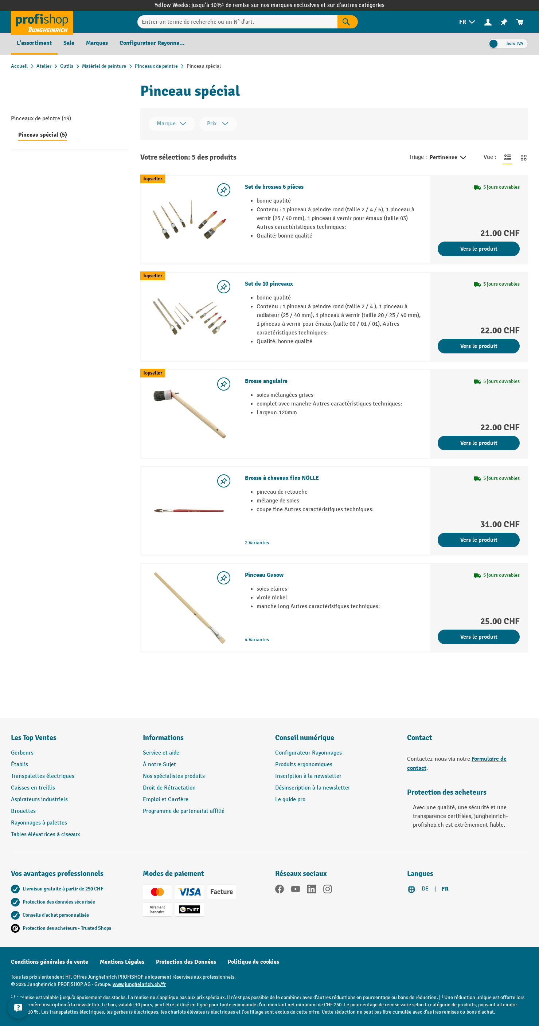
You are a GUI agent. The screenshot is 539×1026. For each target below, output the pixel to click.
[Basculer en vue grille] (523, 157)
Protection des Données (186, 962)
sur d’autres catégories (355, 5)
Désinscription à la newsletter (312, 787)
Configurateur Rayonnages (308, 752)
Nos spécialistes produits (174, 776)
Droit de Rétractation (169, 787)
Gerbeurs (22, 752)
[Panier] (520, 22)
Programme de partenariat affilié (183, 811)
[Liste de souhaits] (504, 22)
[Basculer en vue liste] (507, 157)
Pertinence (449, 157)
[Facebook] (279, 890)
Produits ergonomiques (303, 764)
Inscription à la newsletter (308, 776)
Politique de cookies (253, 962)
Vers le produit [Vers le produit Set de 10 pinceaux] (478, 346)
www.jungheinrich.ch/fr (139, 984)
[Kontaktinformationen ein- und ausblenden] (18, 1008)
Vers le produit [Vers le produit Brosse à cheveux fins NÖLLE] (478, 540)
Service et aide (161, 752)
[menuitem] (468, 22)
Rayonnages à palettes (39, 822)
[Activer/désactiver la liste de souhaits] (223, 189)
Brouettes (23, 811)
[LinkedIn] (311, 890)
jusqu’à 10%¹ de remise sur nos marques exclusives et (259, 5)
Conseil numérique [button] (304, 737)
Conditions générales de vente (49, 962)
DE (425, 888)
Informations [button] (163, 737)
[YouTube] (295, 890)
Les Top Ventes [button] (33, 737)
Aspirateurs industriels (39, 799)
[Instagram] (327, 890)
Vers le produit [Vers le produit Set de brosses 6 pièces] (478, 248)
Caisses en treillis (33, 787)
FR (445, 889)
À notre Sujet (159, 764)
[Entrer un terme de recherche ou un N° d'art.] (237, 21)
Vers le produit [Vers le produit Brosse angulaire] (478, 443)
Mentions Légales (122, 962)
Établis (19, 764)
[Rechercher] (347, 21)
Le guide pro (290, 799)
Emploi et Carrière (165, 799)
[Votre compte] (488, 22)
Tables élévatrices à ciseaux (45, 834)
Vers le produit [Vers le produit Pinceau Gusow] (478, 637)
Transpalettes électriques (42, 776)
